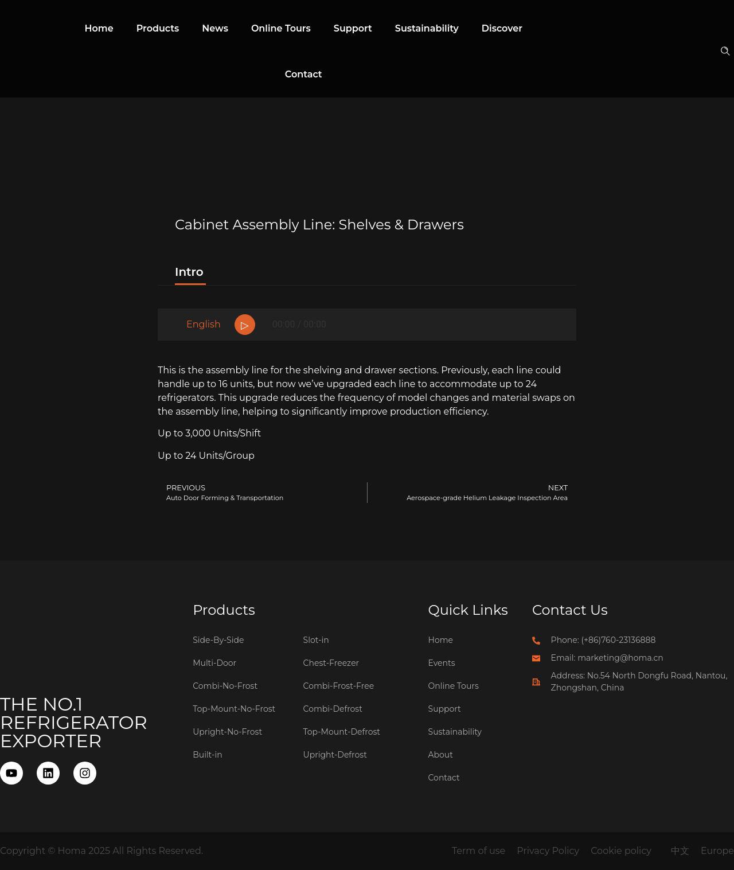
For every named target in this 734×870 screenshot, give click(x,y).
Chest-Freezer (331, 663)
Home (99, 28)
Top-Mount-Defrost (341, 732)
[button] (726, 52)
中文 (680, 850)
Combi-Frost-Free (338, 686)
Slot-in (316, 640)
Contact (303, 74)
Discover (502, 28)
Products (157, 28)
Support (353, 28)
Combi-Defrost (332, 709)
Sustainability (427, 28)
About (440, 755)
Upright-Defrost (335, 755)
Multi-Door (214, 663)
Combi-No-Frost (225, 686)
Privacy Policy (548, 850)
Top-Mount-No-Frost (234, 709)
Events (441, 663)
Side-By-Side (218, 640)
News (215, 28)
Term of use (478, 850)
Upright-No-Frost (227, 732)
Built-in (207, 755)
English (203, 324)
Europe (717, 850)
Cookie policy (621, 850)
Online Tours (281, 28)
